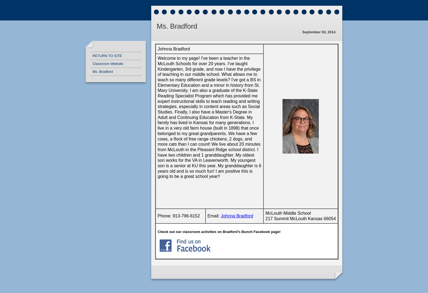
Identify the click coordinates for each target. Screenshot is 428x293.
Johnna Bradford (237, 216)
